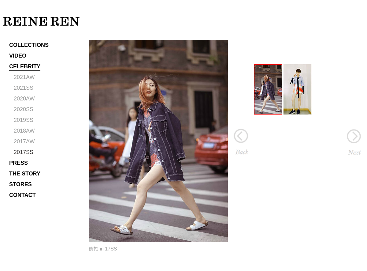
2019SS (23, 120)
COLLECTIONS (29, 45)
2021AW (24, 77)
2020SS (23, 109)
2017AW (24, 141)
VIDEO (17, 56)
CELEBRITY (24, 66)
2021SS (23, 88)
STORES (20, 184)
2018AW (24, 131)
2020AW (24, 99)
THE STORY (24, 174)
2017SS (23, 152)
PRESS (18, 163)
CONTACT (22, 195)
